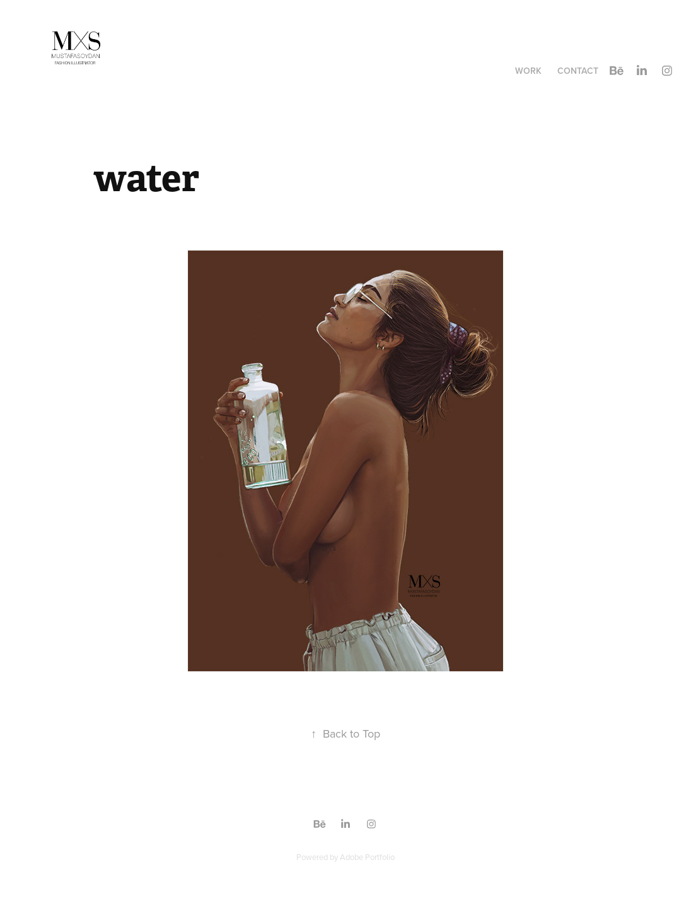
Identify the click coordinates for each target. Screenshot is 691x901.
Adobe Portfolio (367, 857)
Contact (577, 70)
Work (528, 70)
